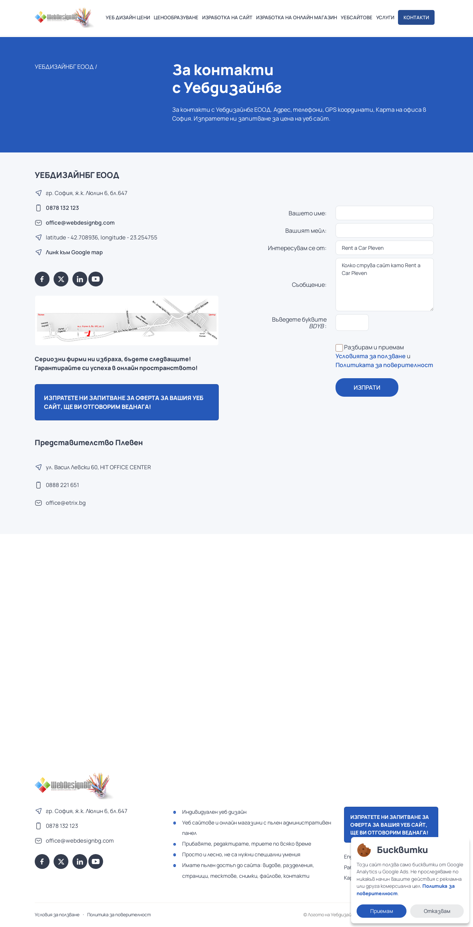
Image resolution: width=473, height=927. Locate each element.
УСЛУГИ (385, 17)
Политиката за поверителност (384, 365)
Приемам (381, 910)
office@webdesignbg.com (80, 222)
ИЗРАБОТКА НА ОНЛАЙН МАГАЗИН (296, 17)
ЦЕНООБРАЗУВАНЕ (176, 17)
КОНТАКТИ (416, 17)
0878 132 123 (62, 208)
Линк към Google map (74, 252)
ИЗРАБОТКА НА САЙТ (227, 17)
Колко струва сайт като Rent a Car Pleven (385, 284)
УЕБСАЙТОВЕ (356, 17)
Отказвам (437, 910)
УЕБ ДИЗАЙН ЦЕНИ (128, 17)
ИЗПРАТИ (367, 387)
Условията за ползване (371, 356)
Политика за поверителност (119, 914)
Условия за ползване (57, 914)
